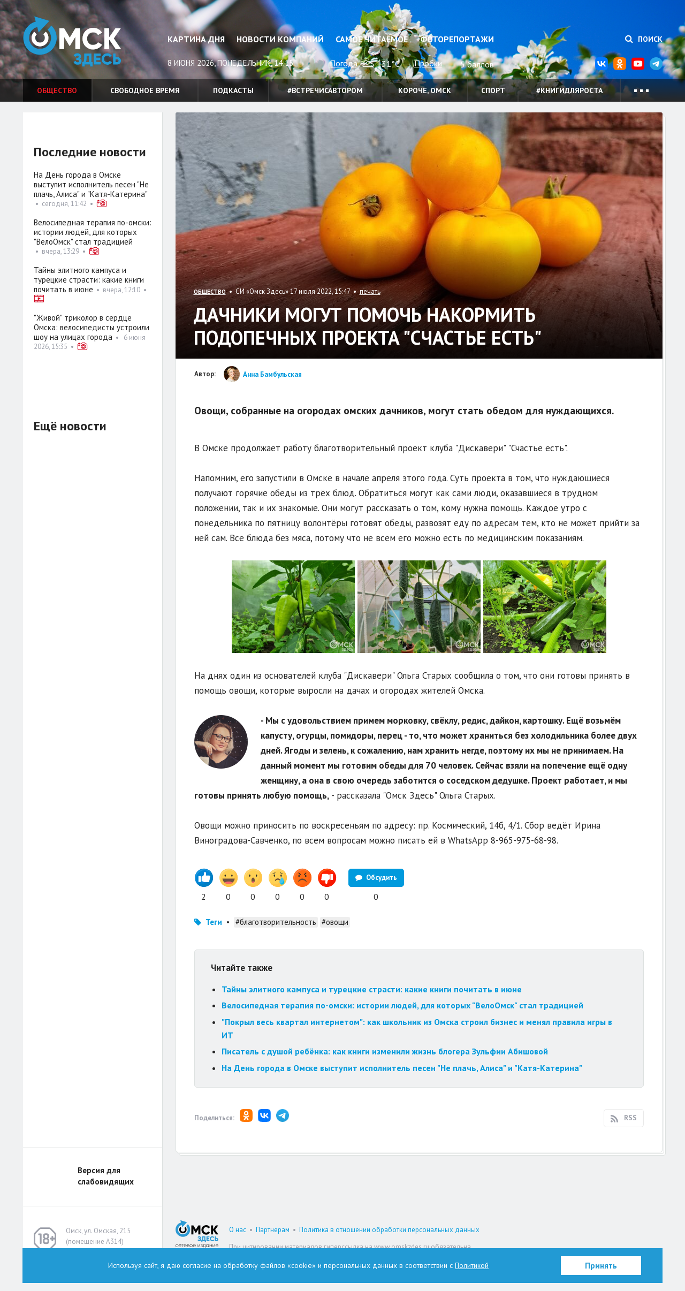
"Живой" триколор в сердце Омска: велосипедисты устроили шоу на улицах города (91, 327)
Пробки (428, 63)
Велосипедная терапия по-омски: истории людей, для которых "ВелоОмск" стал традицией (402, 1020)
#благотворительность (275, 937)
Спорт (493, 90)
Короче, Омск (424, 90)
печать (370, 291)
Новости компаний (280, 39)
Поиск (644, 39)
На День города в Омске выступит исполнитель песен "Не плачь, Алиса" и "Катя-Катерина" (402, 1082)
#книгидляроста (569, 90)
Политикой (472, 1265)
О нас (237, 1244)
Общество (57, 90)
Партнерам (273, 1244)
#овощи (335, 937)
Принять (601, 1265)
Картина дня (196, 39)
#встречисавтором (325, 90)
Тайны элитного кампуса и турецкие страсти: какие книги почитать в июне (372, 1004)
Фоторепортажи (457, 39)
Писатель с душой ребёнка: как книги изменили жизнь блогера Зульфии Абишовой (385, 1066)
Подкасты (233, 90)
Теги (214, 937)
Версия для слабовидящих (106, 1191)
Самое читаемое (372, 39)
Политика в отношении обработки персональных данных (389, 1244)
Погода (343, 63)
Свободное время (145, 90)
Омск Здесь (76, 43)
